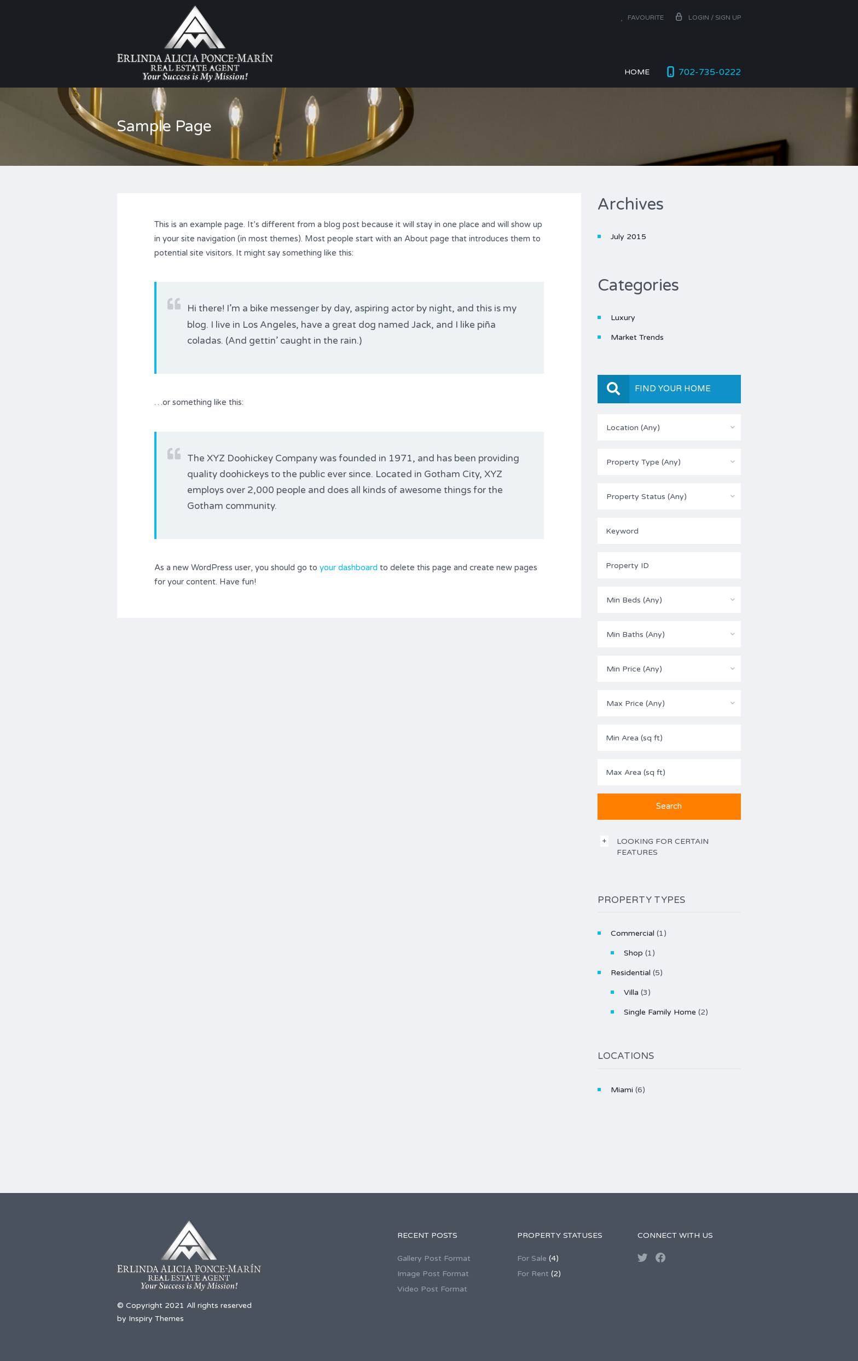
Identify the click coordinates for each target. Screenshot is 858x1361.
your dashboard (349, 567)
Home (637, 72)
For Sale (532, 1258)
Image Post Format (433, 1273)
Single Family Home (660, 1012)
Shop (633, 953)
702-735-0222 (710, 72)
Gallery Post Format (434, 1258)
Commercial (632, 933)
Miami (622, 1089)
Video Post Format (432, 1289)
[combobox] (669, 427)
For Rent (533, 1273)
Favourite (642, 17)
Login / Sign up (708, 17)
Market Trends (637, 337)
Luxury (623, 317)
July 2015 (628, 236)
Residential (631, 972)
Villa (631, 992)
